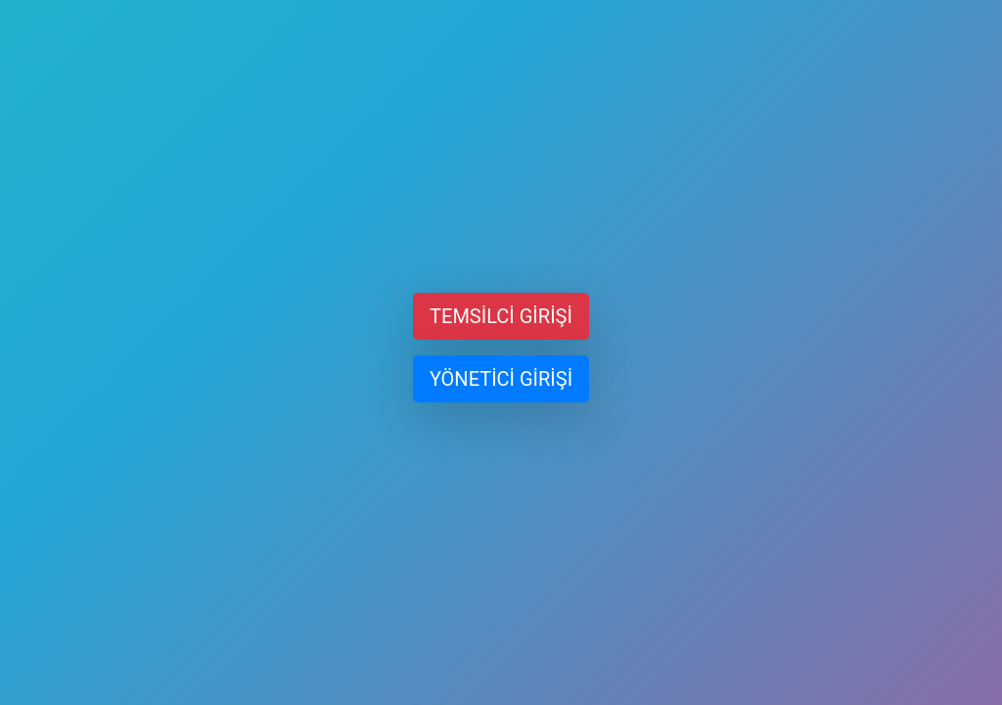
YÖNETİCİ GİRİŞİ (501, 379)
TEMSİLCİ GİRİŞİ (501, 316)
